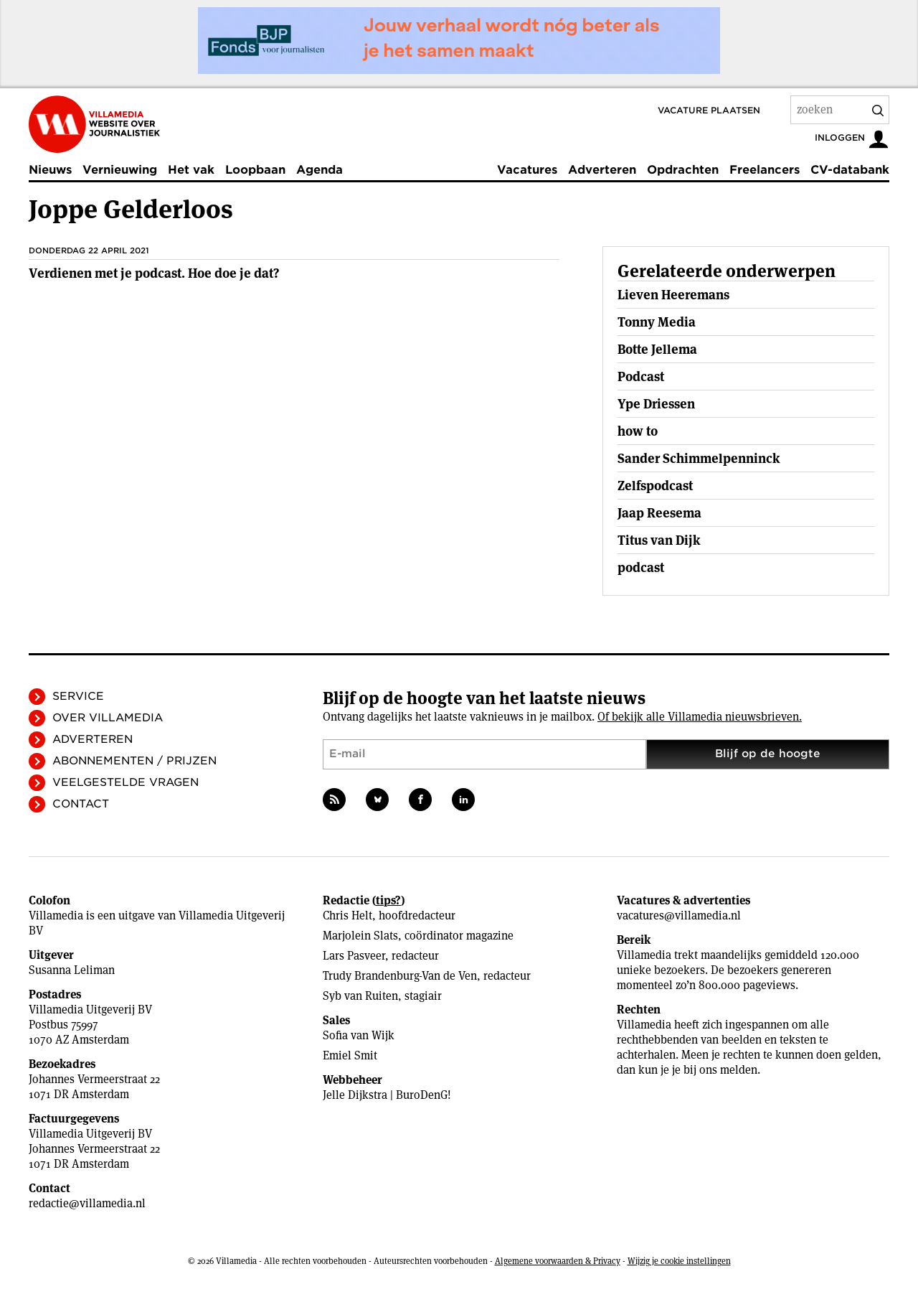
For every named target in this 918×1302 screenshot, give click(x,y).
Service (78, 696)
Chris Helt (347, 915)
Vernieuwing (119, 170)
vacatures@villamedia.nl (679, 915)
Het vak (191, 170)
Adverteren (602, 170)
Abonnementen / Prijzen (134, 760)
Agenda (319, 170)
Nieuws (50, 170)
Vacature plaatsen (709, 110)
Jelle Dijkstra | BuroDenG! (387, 1094)
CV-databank (849, 170)
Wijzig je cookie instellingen (679, 1260)
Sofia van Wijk (358, 1035)
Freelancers (764, 170)
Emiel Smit (350, 1055)
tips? (388, 900)
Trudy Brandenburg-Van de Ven (400, 975)
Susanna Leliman (72, 970)
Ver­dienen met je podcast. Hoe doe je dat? (154, 273)
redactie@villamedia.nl (87, 1203)
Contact (80, 803)
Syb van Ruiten (360, 995)
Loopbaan (255, 170)
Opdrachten (683, 170)
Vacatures (527, 170)
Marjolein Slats (360, 935)
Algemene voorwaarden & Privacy (557, 1260)
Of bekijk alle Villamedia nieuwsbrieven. (699, 716)
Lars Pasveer (354, 955)
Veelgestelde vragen (125, 782)
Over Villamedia (107, 717)
